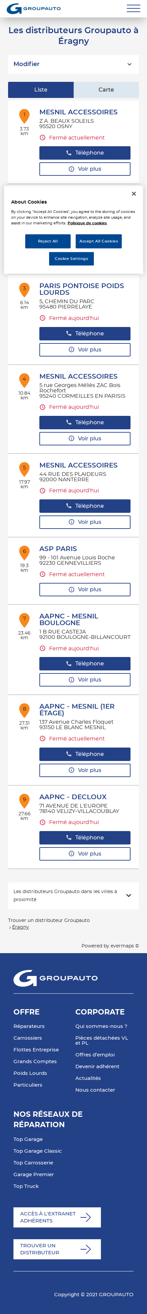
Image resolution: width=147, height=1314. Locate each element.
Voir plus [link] (84, 169)
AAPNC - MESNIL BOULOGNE (68, 619)
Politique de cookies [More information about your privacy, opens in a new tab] (87, 223)
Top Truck (26, 1186)
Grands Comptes (35, 1061)
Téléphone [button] (85, 153)
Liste (40, 90)
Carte (106, 90)
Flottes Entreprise (36, 1049)
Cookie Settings (71, 259)
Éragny (20, 927)
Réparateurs (29, 1026)
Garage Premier (33, 1174)
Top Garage (28, 1139)
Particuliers (27, 1085)
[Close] (133, 193)
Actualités (88, 1078)
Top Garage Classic (37, 1151)
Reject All (48, 241)
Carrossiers (27, 1038)
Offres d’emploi (95, 1054)
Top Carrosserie (33, 1162)
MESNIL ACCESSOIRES (78, 112)
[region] (73, 229)
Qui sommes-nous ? (101, 1026)
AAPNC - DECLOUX (73, 797)
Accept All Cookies (98, 241)
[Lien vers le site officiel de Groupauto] (34, 8)
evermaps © (125, 946)
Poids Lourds (30, 1073)
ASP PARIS (58, 549)
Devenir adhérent (97, 1066)
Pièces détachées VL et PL (101, 1041)
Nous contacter (95, 1090)
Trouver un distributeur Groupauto (49, 920)
